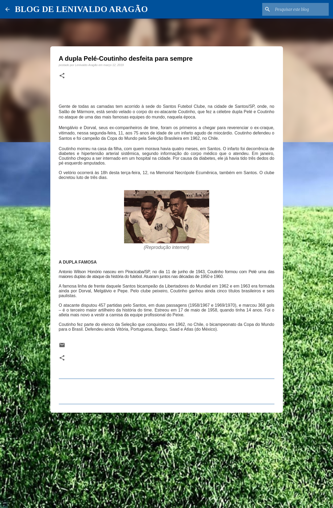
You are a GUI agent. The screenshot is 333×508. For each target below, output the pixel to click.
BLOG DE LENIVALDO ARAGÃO (81, 9)
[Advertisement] (166, 458)
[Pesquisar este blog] (301, 9)
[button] (62, 75)
